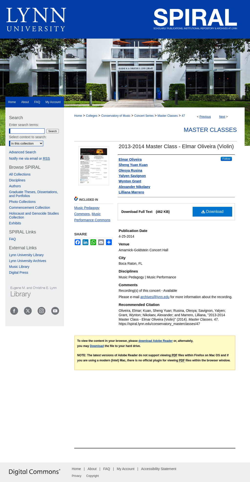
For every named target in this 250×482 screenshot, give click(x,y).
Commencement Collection (29, 208)
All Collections (20, 174)
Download (212, 212)
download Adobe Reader (155, 341)
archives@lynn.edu (154, 297)
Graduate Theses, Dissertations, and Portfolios (33, 194)
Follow (226, 158)
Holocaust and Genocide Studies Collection (34, 215)
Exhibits (15, 223)
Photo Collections (22, 202)
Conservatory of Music (115, 115)
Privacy (76, 476)
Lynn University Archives (27, 261)
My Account (125, 469)
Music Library (19, 267)
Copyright (92, 476)
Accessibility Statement (158, 469)
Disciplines (17, 180)
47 (183, 115)
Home (78, 115)
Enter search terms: (24, 125)
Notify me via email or (29, 158)
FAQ (12, 239)
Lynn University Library (26, 255)
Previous (205, 116)
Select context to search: (27, 137)
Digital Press (18, 272)
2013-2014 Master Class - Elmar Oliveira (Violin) (176, 146)
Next (222, 116)
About (92, 469)
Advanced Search (22, 152)
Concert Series (144, 115)
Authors (15, 186)
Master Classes (167, 115)
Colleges (91, 115)
